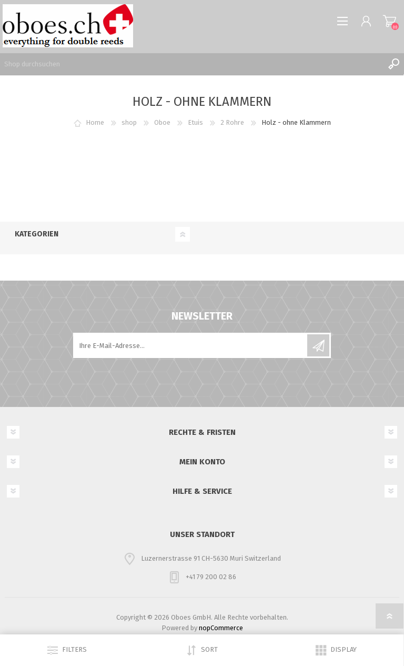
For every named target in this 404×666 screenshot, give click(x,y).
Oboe (162, 122)
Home (95, 122)
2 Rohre (232, 122)
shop (129, 122)
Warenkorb (389, 21)
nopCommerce (221, 628)
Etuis (195, 122)
